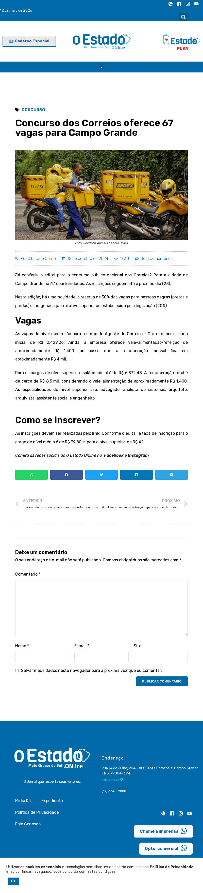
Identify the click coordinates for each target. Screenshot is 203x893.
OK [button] (13, 881)
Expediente (52, 802)
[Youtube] (196, 4)
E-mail (81, 647)
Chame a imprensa (163, 832)
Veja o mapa (112, 781)
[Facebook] (179, 4)
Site (137, 647)
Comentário (27, 575)
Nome (22, 647)
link (95, 434)
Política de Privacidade (37, 813)
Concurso (33, 109)
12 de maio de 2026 (16, 10)
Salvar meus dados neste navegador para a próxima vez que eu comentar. (91, 671)
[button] (183, 17)
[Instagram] (188, 4)
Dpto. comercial (166, 849)
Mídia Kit (23, 802)
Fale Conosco (28, 825)
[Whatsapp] (170, 4)
